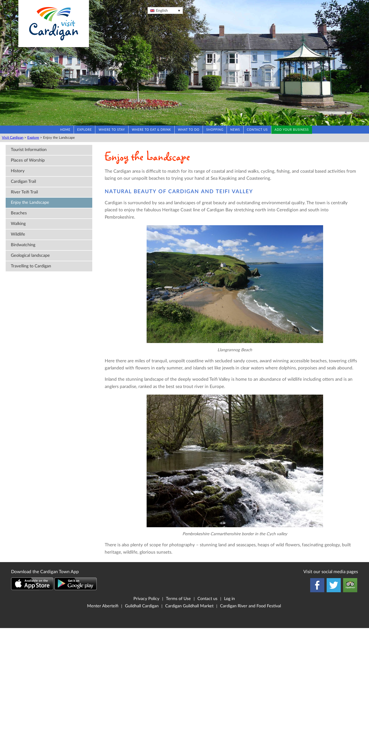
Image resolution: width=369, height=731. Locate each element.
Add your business (292, 129)
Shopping (214, 129)
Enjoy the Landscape (30, 202)
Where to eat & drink (151, 129)
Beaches (19, 213)
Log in (229, 599)
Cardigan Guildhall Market (189, 606)
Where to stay (112, 129)
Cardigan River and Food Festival (250, 606)
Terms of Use (178, 599)
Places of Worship (28, 160)
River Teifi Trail (24, 192)
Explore (84, 129)
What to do (189, 129)
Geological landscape (30, 255)
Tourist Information (29, 150)
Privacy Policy (146, 599)
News (235, 129)
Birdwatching (23, 245)
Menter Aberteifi (102, 606)
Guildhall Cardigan (142, 606)
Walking (18, 224)
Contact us (257, 129)
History (17, 171)
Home (65, 129)
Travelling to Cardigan (31, 266)
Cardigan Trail (23, 182)
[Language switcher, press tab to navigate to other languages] (165, 10)
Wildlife (18, 234)
